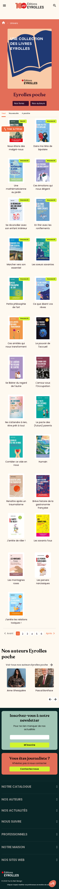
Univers (14, 23)
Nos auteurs (38, 103)
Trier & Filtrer (14, 129)
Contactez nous (29, 768)
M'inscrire (29, 745)
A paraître (26, 113)
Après (49, 633)
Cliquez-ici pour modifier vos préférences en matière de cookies (29, 885)
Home (3, 23)
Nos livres (19, 103)
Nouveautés (14, 113)
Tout (4, 113)
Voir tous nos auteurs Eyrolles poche (29, 665)
